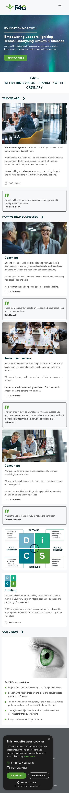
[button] (60, 5)
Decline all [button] (38, 775)
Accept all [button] (17, 775)
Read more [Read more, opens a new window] (29, 756)
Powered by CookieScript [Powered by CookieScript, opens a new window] (28, 786)
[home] (19, 6)
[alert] (28, 762)
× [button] (49, 739)
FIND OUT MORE (16, 57)
